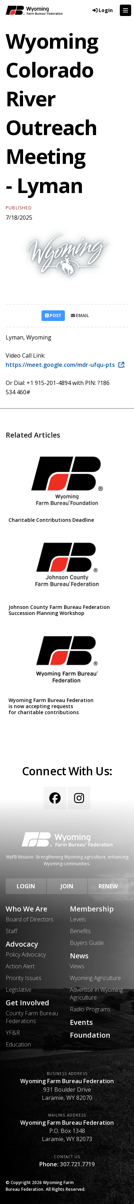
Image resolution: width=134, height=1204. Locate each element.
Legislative (19, 990)
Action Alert (20, 966)
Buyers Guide (87, 943)
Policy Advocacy (26, 954)
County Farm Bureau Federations (32, 1017)
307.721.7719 (77, 1164)
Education (18, 1044)
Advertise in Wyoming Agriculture (96, 993)
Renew (108, 886)
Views (77, 966)
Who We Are (26, 909)
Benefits (80, 931)
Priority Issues (23, 978)
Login (26, 886)
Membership (92, 909)
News (79, 955)
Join (67, 886)
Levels (78, 919)
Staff (11, 931)
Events (81, 1022)
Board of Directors (30, 919)
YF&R (13, 1033)
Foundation (90, 1035)
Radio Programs (90, 1009)
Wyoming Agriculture (95, 978)
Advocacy (22, 944)
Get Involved (27, 1002)
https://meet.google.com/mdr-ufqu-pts (61, 365)
